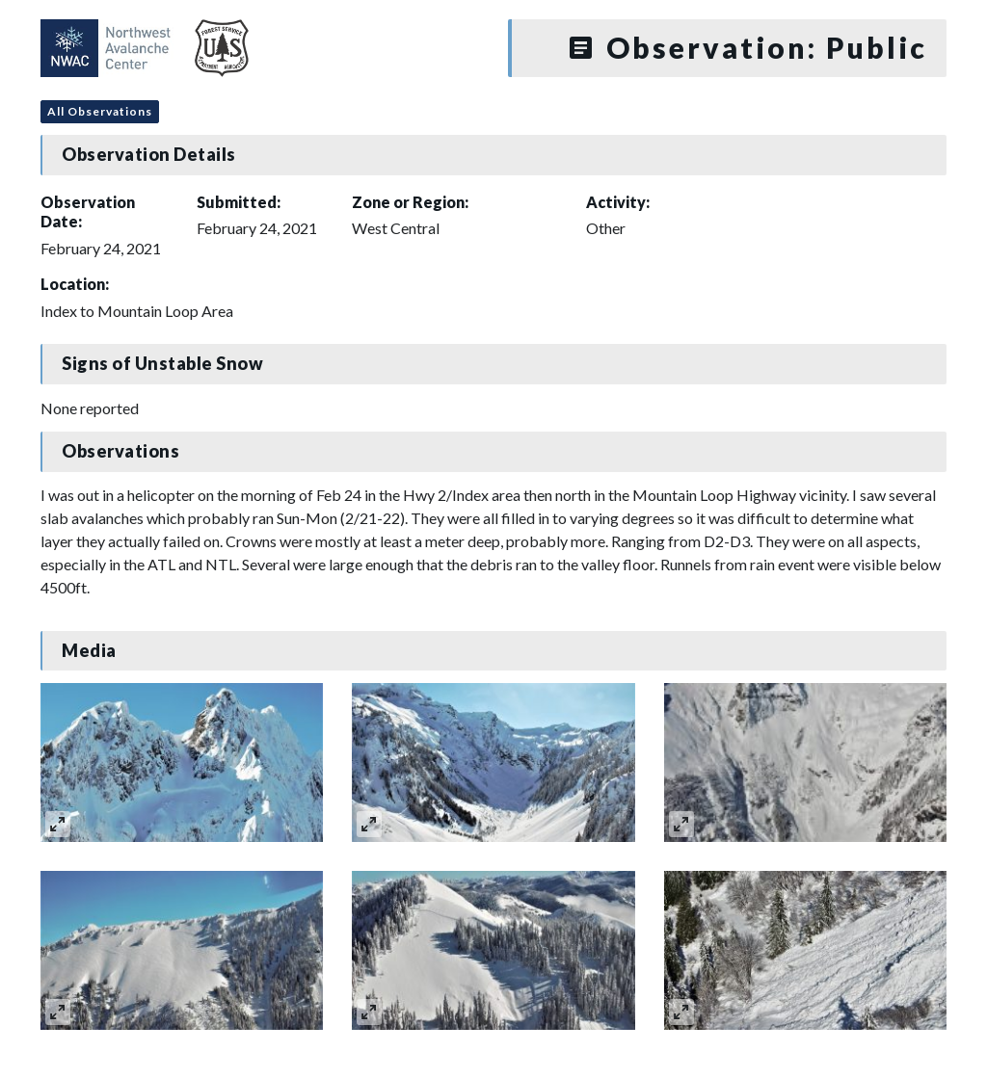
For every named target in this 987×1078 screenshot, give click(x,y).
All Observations (99, 111)
